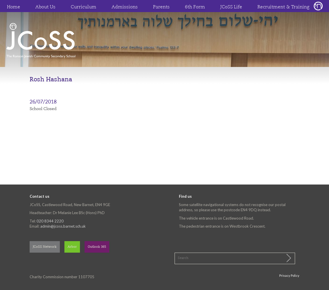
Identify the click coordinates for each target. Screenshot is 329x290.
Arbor (72, 247)
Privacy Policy (289, 275)
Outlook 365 (97, 247)
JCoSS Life (231, 7)
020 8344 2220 (50, 221)
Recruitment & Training (283, 7)
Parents (161, 7)
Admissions (125, 7)
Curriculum (83, 7)
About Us (45, 7)
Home (13, 7)
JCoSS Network (45, 247)
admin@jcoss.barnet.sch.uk (63, 226)
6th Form (195, 7)
